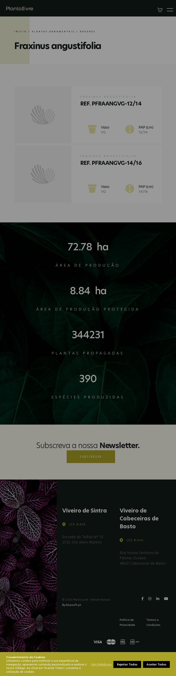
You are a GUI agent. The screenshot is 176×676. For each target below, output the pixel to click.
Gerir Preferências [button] (101, 664)
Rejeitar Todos (127, 664)
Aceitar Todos (156, 664)
